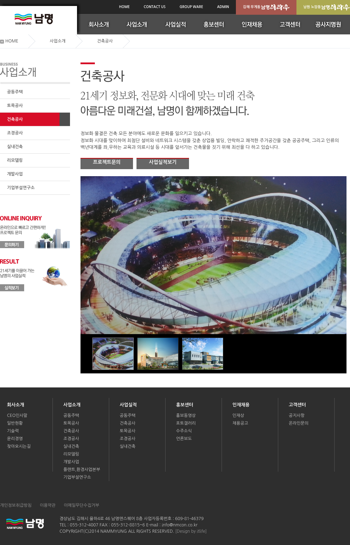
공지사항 (296, 415)
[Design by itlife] (191, 531)
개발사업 (15, 174)
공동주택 (15, 92)
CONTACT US (155, 6)
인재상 (238, 415)
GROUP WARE (191, 6)
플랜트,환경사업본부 (81, 469)
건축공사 (15, 119)
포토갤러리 (186, 423)
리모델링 (15, 160)
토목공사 (15, 106)
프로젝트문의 (107, 162)
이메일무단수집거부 (81, 505)
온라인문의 (298, 423)
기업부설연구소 (21, 188)
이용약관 (48, 505)
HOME (124, 6)
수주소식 (184, 431)
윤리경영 (15, 439)
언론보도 (184, 439)
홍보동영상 (186, 415)
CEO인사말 (17, 415)
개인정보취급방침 (15, 505)
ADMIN (223, 6)
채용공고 (240, 423)
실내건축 (15, 147)
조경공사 (15, 133)
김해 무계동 (266, 7)
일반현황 (15, 423)
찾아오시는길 (19, 446)
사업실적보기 (163, 162)
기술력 (13, 431)
